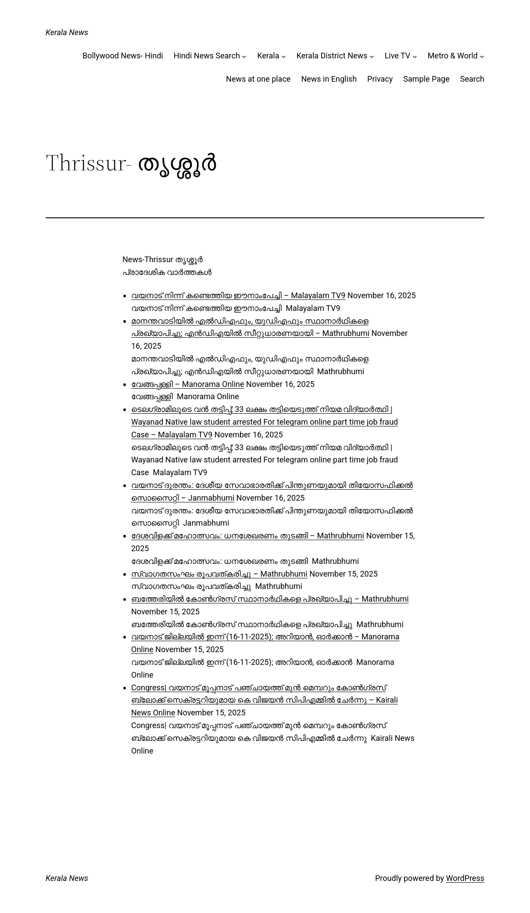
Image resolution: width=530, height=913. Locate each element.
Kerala (268, 55)
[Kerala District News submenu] (371, 56)
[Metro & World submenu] (482, 56)
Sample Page (426, 78)
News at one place (258, 78)
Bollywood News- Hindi (122, 55)
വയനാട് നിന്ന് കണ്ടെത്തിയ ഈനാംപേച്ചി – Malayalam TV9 (238, 295)
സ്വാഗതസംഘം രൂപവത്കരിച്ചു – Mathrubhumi (219, 573)
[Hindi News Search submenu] (244, 56)
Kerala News (67, 32)
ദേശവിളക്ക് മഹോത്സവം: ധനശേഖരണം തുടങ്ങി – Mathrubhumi (247, 535)
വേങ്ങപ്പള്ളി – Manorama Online (187, 384)
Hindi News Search (207, 55)
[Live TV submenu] (414, 56)
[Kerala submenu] (283, 56)
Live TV (398, 55)
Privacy (380, 78)
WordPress (465, 878)
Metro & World (453, 55)
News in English (329, 78)
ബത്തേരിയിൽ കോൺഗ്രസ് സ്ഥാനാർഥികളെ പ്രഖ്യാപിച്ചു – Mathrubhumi (270, 598)
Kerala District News (332, 55)
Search (472, 78)
